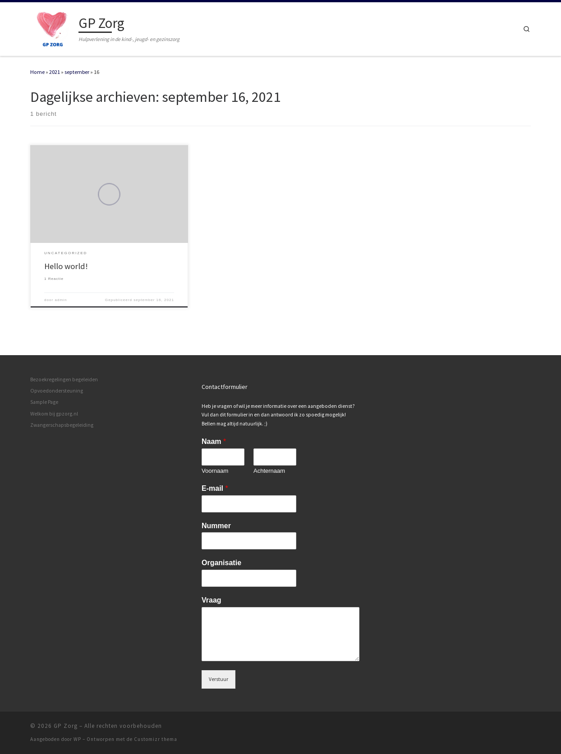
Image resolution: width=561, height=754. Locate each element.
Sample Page (44, 402)
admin (61, 300)
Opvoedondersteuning (56, 391)
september (76, 72)
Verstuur (218, 679)
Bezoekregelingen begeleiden (64, 379)
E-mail (215, 488)
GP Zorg (66, 726)
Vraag (211, 600)
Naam (214, 441)
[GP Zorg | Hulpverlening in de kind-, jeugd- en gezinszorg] (52, 27)
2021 (54, 72)
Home (37, 72)
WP (77, 739)
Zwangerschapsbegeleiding (61, 425)
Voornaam (215, 470)
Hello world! (66, 266)
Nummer (216, 525)
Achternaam (269, 470)
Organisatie (221, 563)
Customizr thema (155, 739)
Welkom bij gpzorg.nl (54, 414)
